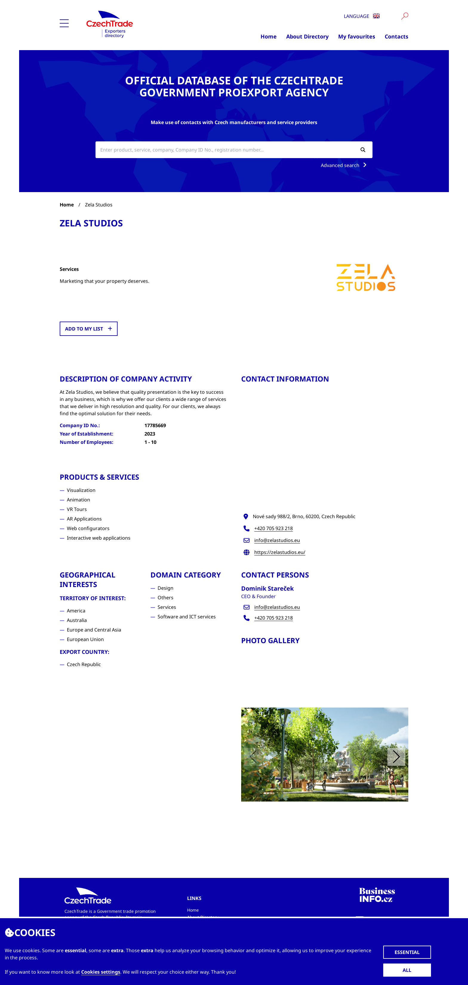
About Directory (307, 36)
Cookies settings (100, 972)
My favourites (356, 36)
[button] (396, 757)
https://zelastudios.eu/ (279, 552)
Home (269, 36)
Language (362, 16)
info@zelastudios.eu (277, 540)
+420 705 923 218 (273, 528)
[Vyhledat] (404, 16)
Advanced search (345, 165)
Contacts (396, 36)
